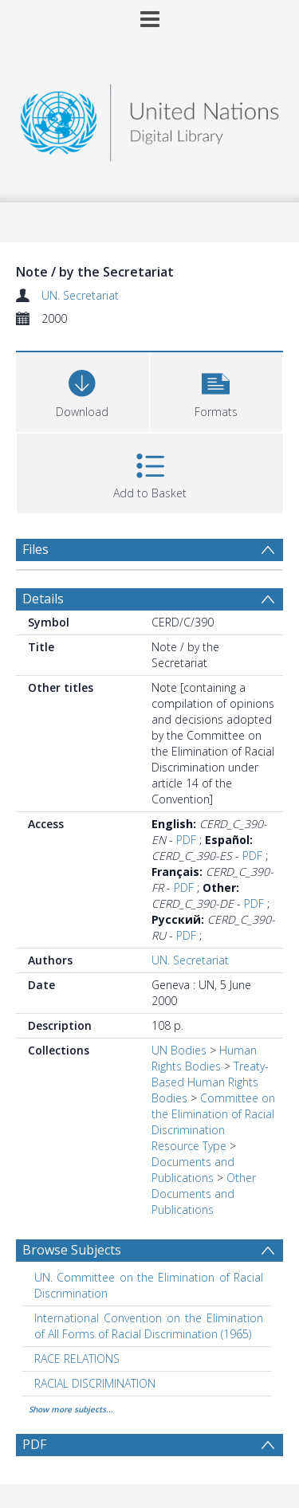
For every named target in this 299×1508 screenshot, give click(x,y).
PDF (186, 839)
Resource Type (188, 1145)
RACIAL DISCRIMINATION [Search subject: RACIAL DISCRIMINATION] (94, 1383)
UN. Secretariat (80, 295)
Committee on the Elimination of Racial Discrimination (213, 1113)
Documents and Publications (192, 1169)
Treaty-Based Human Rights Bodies (210, 1081)
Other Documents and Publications (203, 1193)
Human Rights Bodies (204, 1058)
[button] (216, 390)
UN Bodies (179, 1050)
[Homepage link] (150, 118)
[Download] (82, 390)
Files (35, 549)
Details (43, 598)
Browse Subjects (71, 1250)
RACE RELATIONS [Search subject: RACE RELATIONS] (77, 1358)
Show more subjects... (71, 1409)
